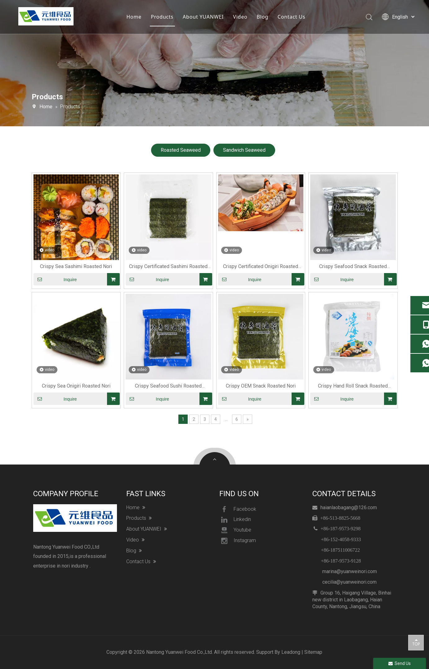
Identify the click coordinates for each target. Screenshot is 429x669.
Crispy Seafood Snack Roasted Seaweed (353, 266)
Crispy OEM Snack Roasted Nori (261, 386)
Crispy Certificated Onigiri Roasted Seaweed (260, 266)
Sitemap (313, 652)
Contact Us (291, 17)
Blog (262, 17)
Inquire (55, 279)
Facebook (237, 509)
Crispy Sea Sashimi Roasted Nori (76, 266)
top (416, 642)
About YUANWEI (203, 17)
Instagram (237, 541)
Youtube (235, 530)
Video (240, 17)
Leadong (290, 652)
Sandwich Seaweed (244, 150)
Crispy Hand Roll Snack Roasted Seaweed (353, 386)
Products (162, 17)
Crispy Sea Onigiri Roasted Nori (76, 386)
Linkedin (235, 520)
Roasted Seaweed (181, 150)
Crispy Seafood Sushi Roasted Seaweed (168, 386)
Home (134, 17)
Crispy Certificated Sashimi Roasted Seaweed (168, 266)
